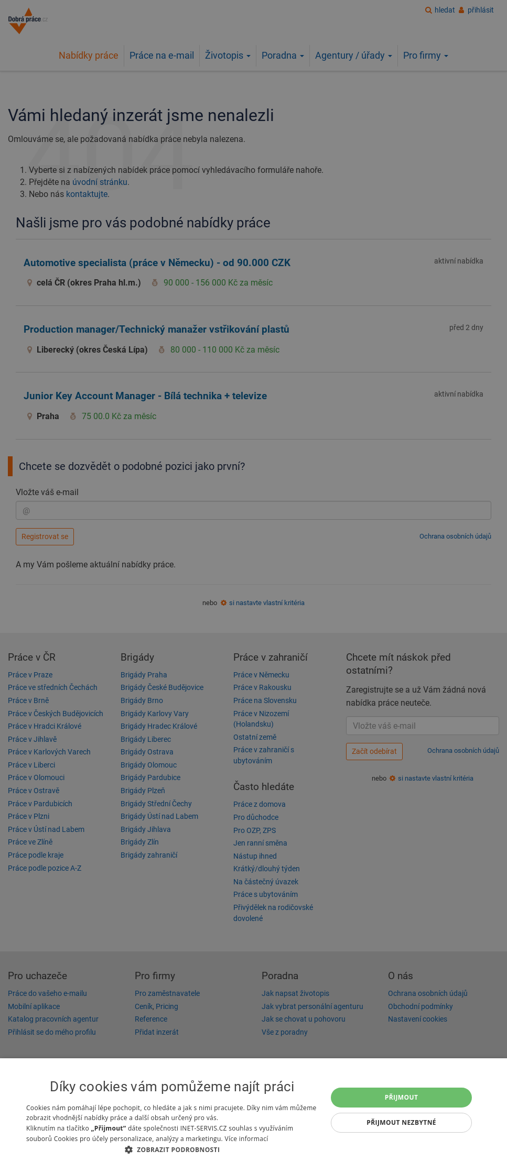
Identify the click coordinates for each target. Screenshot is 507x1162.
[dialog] (253, 1110)
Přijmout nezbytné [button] (401, 1122)
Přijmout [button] (401, 1097)
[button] (172, 1149)
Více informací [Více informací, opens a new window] (246, 1138)
